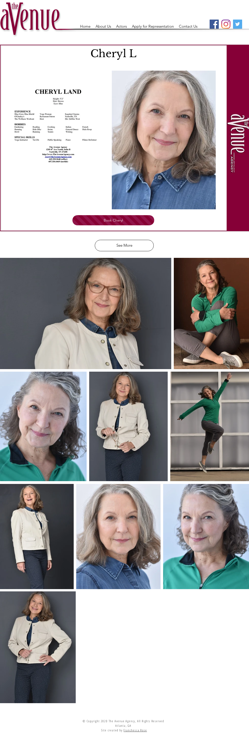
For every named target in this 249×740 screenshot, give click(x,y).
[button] (121, 26)
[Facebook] (214, 24)
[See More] (124, 245)
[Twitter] (237, 24)
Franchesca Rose (135, 730)
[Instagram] (225, 24)
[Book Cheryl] (113, 220)
